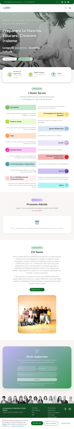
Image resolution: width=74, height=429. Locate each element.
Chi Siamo (35, 408)
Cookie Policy (51, 410)
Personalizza (65, 423)
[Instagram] (65, 2)
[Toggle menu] (69, 8)
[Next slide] (69, 40)
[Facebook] (62, 2)
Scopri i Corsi (9, 59)
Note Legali (51, 414)
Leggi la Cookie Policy (18, 426)
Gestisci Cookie (52, 417)
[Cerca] (66, 8)
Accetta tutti (37, 423)
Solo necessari (51, 423)
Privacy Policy (52, 408)
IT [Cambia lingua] (58, 2)
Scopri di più (37, 289)
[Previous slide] (4, 40)
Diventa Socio (25, 59)
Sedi (33, 412)
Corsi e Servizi (36, 410)
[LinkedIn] (68, 2)
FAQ (33, 414)
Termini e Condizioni (53, 412)
